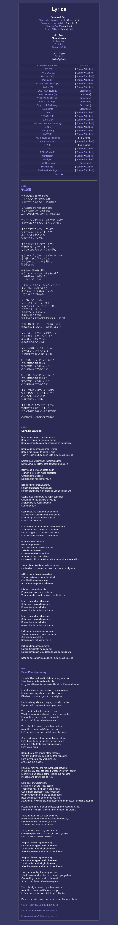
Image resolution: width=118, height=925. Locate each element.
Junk (47, 112)
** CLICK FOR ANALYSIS (39, 910)
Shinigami (47, 159)
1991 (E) (47, 69)
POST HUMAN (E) (48, 94)
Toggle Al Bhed (52, 29)
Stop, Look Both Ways (48, 105)
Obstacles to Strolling (47, 65)
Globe (48, 127)
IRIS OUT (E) (47, 76)
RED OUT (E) (47, 116)
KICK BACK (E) (47, 141)
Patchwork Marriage (48, 170)
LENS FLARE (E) (47, 101)
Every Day (48, 119)
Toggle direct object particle (52, 20)
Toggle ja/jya (52, 26)
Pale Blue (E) (47, 166)
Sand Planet (28, 672)
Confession (47, 156)
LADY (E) (47, 134)
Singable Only (59, 47)
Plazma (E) (47, 80)
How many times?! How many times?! (39, 916)
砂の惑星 (26, 189)
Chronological (59, 38)
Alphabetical (59, 41)
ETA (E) (47, 145)
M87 (48, 148)
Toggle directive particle (52, 23)
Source (84, 65)
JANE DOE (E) (47, 72)
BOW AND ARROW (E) (47, 83)
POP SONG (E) (47, 152)
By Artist (59, 44)
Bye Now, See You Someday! (47, 123)
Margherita (48, 109)
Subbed (89, 69)
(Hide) (24, 186)
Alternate (41, 672)
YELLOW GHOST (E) (47, 98)
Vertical (59, 56)
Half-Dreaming (48, 163)
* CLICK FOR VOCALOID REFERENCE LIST (40, 905)
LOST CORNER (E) (47, 91)
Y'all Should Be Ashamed (47, 138)
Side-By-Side (59, 59)
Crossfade (85, 91)
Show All (59, 174)
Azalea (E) (48, 87)
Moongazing (48, 130)
